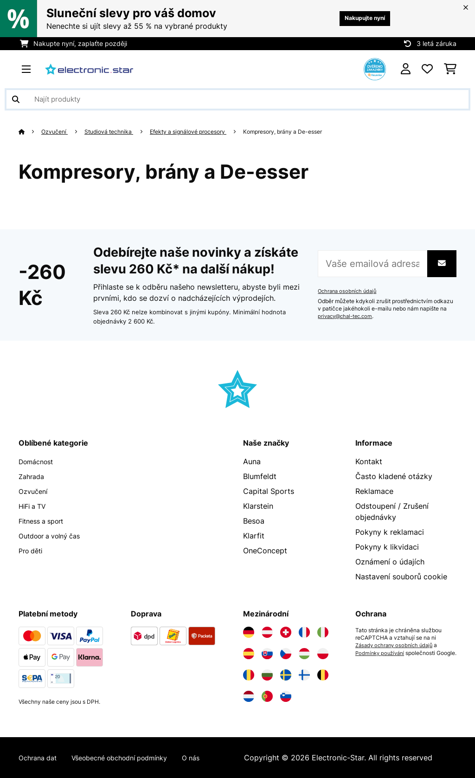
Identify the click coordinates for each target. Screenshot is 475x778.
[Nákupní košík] (450, 69)
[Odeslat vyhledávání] (15, 99)
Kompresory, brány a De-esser (305, 131)
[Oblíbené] (427, 69)
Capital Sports (268, 491)
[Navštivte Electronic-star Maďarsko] (304, 653)
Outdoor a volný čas (54, 535)
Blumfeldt (259, 476)
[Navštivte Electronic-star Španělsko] (248, 653)
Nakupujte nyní (358, 18)
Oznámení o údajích (389, 561)
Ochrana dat (40, 757)
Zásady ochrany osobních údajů (396, 645)
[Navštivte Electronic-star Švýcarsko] (285, 632)
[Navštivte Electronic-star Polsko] (322, 653)
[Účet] (406, 69)
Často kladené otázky (393, 476)
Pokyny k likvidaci (387, 546)
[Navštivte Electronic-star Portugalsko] (267, 696)
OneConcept (265, 550)
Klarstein (258, 506)
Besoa (253, 520)
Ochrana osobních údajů (349, 291)
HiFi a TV (35, 506)
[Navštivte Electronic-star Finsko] (304, 675)
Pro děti (32, 550)
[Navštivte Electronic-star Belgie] (322, 675)
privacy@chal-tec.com (347, 316)
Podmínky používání (381, 652)
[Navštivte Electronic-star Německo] (248, 632)
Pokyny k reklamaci (389, 532)
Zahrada (33, 476)
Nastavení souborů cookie (401, 576)
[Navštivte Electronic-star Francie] (304, 632)
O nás (212, 757)
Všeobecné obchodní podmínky (132, 757)
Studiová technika (114, 131)
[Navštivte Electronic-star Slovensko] (267, 653)
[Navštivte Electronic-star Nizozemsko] (248, 696)
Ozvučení (56, 131)
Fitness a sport (45, 520)
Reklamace (374, 491)
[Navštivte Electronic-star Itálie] (322, 632)
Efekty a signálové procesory (201, 131)
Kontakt (368, 461)
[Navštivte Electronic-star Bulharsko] (267, 675)
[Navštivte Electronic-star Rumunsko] (248, 675)
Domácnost (39, 461)
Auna (252, 461)
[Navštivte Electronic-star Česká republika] (285, 653)
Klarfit (253, 535)
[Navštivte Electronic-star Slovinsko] (285, 696)
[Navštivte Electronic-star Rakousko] (267, 632)
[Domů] (30, 131)
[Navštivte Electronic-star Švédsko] (285, 675)
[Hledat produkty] (237, 99)
